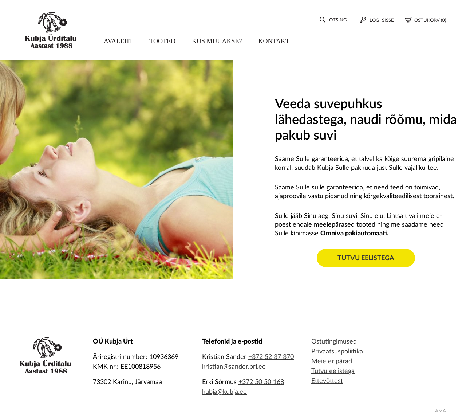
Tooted (162, 42)
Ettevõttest (327, 381)
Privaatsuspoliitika (337, 351)
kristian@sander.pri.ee (234, 367)
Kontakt (274, 42)
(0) (425, 21)
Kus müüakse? (217, 42)
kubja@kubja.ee (224, 392)
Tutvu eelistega (365, 258)
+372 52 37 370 (271, 357)
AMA (440, 411)
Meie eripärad (331, 361)
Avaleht (118, 42)
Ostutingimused (334, 341)
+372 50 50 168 (261, 382)
